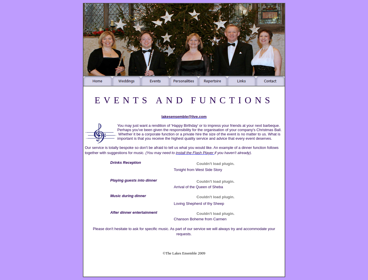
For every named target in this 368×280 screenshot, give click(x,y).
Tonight (180, 170)
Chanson (181, 219)
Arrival (179, 187)
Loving (179, 203)
